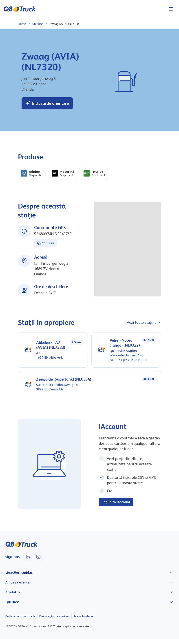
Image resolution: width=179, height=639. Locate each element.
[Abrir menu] (170, 8)
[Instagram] (38, 556)
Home (22, 24)
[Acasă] (20, 9)
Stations (37, 24)
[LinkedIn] (27, 556)
